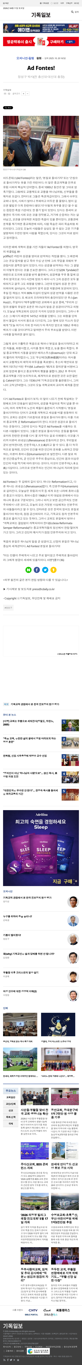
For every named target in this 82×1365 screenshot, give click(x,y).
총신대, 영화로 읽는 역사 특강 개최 (17, 1041)
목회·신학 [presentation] (10, 1117)
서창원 (6, 995)
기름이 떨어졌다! (12, 935)
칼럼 (39, 58)
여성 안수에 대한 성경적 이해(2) (19, 991)
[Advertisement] (41, 679)
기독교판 (45, 3)
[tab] (10, 1097)
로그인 (76, 3)
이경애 (6, 976)
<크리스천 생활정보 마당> (67, 654)
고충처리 (9, 1351)
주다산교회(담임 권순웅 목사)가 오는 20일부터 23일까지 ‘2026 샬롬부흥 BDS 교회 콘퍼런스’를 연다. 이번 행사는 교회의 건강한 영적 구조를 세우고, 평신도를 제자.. (34, 1180)
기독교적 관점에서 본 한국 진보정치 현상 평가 (35, 704)
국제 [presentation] (11, 1123)
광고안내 (17, 1346)
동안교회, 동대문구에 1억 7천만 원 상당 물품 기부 (64, 1113)
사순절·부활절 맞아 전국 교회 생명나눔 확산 (34, 1112)
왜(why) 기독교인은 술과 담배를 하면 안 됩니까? (28, 954)
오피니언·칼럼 (25, 58)
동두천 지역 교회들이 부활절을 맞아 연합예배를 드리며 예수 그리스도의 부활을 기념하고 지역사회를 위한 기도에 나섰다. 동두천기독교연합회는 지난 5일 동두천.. (64, 1293)
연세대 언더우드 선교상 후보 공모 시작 (64, 1166)
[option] (22, 1029)
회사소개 (7, 1346)
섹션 (6, 3)
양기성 (6, 901)
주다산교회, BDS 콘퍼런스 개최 (34, 1166)
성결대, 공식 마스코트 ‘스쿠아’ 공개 (56, 1041)
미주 (62, 3)
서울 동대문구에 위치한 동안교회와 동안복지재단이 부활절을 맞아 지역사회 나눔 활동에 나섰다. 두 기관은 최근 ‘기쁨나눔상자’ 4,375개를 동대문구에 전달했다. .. (65, 1130)
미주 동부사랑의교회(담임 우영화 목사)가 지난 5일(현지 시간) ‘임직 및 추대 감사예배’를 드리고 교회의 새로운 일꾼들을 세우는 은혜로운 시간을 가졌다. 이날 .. (34, 1293)
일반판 (55, 3)
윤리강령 (20, 1351)
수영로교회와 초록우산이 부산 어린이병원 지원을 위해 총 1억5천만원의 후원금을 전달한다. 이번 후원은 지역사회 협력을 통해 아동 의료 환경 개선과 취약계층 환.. (65, 1235)
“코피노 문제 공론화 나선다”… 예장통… (57, 1076)
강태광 (6, 920)
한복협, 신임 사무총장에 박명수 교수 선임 (25, 756)
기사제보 (39, 1346)
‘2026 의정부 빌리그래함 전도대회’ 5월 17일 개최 (34, 1218)
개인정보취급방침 (53, 1346)
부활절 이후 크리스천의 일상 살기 (20, 972)
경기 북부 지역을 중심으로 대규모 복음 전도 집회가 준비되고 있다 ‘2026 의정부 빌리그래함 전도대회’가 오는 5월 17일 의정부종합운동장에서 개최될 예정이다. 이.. (34, 1235)
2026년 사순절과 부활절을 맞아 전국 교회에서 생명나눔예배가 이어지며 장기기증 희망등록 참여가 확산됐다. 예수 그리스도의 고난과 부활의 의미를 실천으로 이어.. (34, 1126)
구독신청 (69, 3)
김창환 (6, 957)
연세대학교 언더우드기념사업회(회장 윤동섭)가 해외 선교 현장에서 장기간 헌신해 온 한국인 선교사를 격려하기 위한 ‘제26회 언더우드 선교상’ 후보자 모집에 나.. (65, 1180)
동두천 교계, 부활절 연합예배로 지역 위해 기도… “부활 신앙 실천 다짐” (64, 1274)
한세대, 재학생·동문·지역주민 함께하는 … (20, 1076)
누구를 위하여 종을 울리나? (17, 916)
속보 (6, 704)
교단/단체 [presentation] (10, 1103)
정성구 (9, 607)
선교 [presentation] (11, 1110)
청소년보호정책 (70, 1346)
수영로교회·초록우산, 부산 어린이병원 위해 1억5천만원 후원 (64, 1218)
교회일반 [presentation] (10, 1097)
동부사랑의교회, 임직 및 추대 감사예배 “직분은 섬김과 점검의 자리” (34, 1274)
